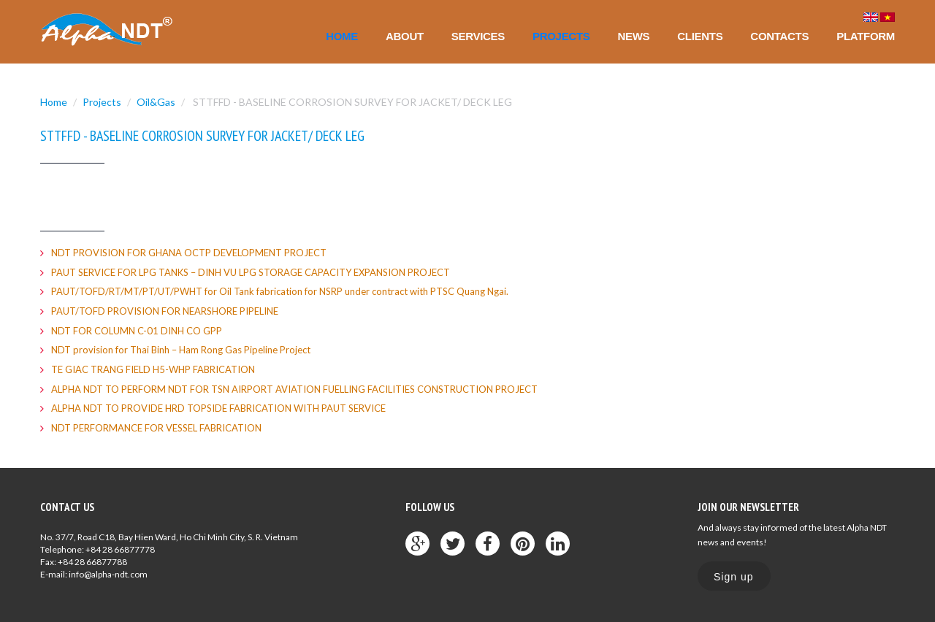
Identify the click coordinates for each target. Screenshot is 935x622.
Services (478, 36)
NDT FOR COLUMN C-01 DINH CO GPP (136, 331)
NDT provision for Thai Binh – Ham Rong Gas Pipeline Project (180, 350)
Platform (865, 36)
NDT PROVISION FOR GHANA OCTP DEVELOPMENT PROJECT (189, 252)
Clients (699, 36)
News (633, 36)
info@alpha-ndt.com (108, 574)
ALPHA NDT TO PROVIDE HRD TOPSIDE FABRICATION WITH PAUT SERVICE (218, 408)
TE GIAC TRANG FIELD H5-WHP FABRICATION (153, 369)
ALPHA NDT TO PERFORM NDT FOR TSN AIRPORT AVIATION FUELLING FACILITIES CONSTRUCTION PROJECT (294, 389)
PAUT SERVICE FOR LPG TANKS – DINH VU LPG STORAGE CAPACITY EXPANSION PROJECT (250, 272)
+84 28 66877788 (92, 561)
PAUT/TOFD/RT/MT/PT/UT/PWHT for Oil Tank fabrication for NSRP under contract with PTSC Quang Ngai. (279, 291)
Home (342, 36)
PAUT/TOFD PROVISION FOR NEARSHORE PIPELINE (164, 311)
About (405, 36)
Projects (561, 36)
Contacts (779, 36)
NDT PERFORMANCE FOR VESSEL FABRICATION (156, 428)
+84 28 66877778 (120, 549)
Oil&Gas (156, 102)
